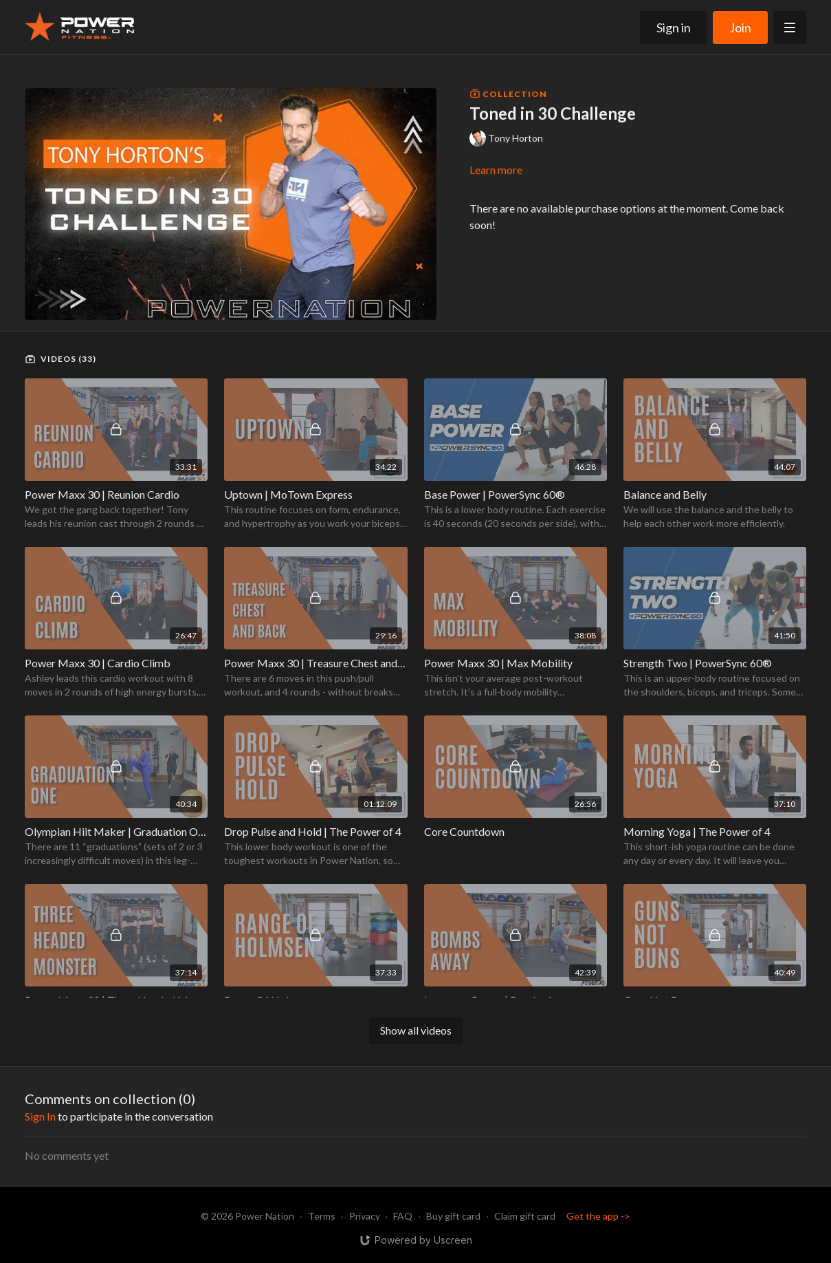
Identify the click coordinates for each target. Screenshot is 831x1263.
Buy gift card (453, 1216)
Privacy (364, 1216)
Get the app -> (598, 1216)
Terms (321, 1216)
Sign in (673, 27)
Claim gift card (524, 1216)
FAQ (402, 1216)
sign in (40, 1116)
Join (740, 27)
